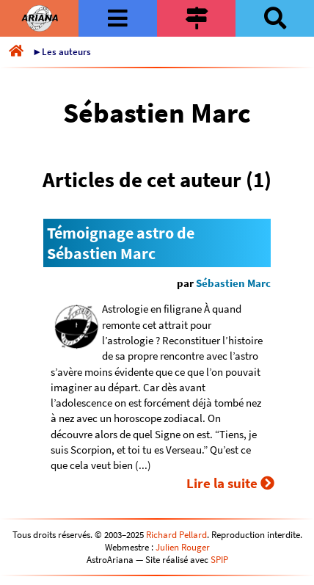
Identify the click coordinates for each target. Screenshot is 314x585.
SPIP (219, 559)
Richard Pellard (176, 534)
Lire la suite (230, 483)
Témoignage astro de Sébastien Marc (120, 243)
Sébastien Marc (233, 283)
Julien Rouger (183, 547)
